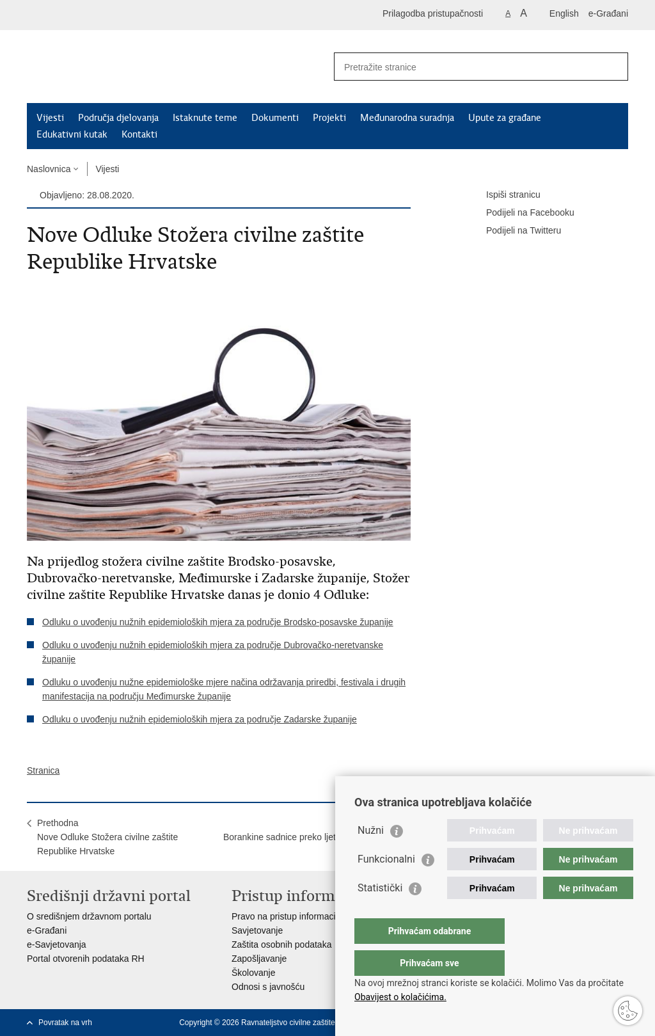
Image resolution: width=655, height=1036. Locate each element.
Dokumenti (275, 118)
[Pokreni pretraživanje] (613, 66)
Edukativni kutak (71, 134)
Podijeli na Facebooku (521, 213)
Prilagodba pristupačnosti (433, 13)
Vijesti (50, 118)
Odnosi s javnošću (268, 987)
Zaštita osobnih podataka (281, 944)
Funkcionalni (386, 885)
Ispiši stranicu (504, 195)
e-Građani (608, 13)
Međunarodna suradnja (407, 118)
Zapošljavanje (259, 958)
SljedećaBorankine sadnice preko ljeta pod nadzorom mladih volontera (311, 837)
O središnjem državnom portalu (89, 916)
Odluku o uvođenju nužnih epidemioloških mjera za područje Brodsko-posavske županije (217, 622)
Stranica (43, 770)
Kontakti (139, 134)
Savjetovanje (257, 930)
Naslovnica (48, 169)
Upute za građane (504, 118)
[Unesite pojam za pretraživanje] (467, 66)
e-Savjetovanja (56, 944)
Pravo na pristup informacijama (293, 916)
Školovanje (254, 973)
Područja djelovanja (118, 118)
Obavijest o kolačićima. (400, 997)
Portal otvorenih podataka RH (86, 958)
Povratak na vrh (65, 1022)
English (564, 13)
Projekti (329, 118)
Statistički (380, 913)
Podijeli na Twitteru (514, 231)
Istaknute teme (205, 118)
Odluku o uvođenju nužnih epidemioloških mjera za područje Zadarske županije (199, 719)
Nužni (371, 856)
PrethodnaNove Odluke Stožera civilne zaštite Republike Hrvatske (107, 837)
